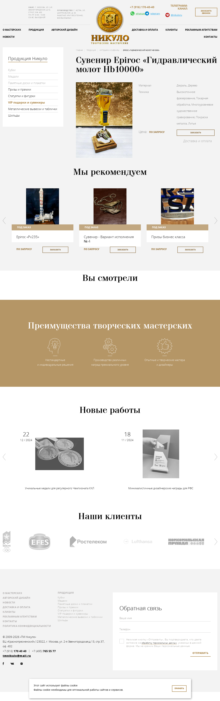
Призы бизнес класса (168, 237)
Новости (9, 602)
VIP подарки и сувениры (26, 102)
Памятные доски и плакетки (27, 83)
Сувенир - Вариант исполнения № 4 (109, 239)
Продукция (36, 29)
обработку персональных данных (162, 642)
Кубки (12, 70)
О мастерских (12, 593)
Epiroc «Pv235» (27, 237)
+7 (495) (44, 651)
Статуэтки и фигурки (21, 96)
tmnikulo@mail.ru (15, 12)
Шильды (14, 115)
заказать (195, 132)
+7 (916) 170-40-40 (142, 7)
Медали (13, 76)
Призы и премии (19, 89)
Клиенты (171, 29)
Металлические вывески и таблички (32, 109)
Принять (179, 688)
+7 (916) (14, 651)
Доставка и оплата (145, 29)
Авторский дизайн (64, 29)
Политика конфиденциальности (27, 626)
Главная (79, 50)
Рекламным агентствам (20, 616)
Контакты (10, 621)
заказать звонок (206, 11)
